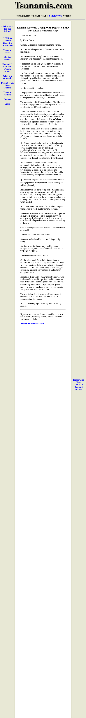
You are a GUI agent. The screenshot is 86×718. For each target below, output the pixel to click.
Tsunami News (7, 51)
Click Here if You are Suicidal (7, 28)
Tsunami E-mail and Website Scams (7, 67)
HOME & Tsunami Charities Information (7, 42)
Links (7, 104)
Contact (7, 99)
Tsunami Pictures (7, 93)
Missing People (7, 58)
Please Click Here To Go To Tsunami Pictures (78, 385)
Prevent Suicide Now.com (32, 324)
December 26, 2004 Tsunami (7, 85)
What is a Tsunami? (7, 77)
